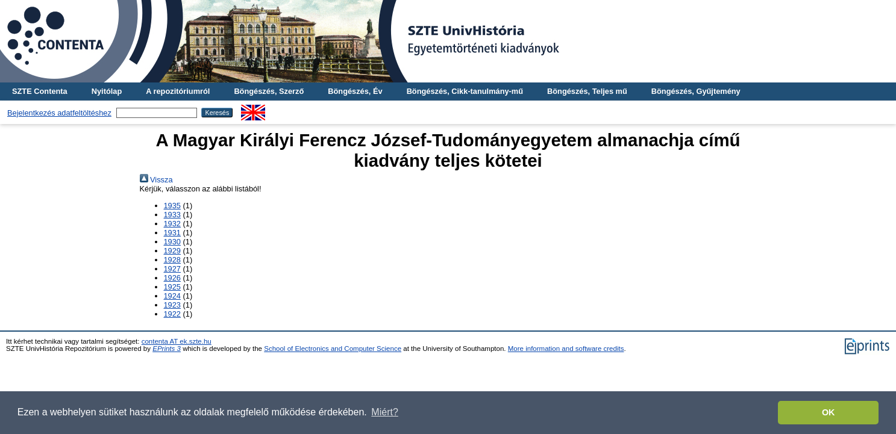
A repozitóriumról (178, 91)
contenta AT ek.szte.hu (176, 341)
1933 (172, 214)
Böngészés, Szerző (269, 91)
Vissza (156, 179)
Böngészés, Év (355, 91)
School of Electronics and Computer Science (332, 348)
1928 (172, 259)
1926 (172, 277)
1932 (172, 223)
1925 (172, 286)
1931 (172, 232)
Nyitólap (107, 91)
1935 (172, 205)
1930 (172, 241)
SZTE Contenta (39, 91)
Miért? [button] (384, 412)
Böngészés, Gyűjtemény (696, 91)
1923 (172, 304)
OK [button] (828, 412)
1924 (172, 295)
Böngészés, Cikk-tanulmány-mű (465, 91)
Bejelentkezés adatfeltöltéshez (59, 112)
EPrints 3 (166, 348)
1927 (172, 268)
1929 (172, 250)
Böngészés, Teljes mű (587, 91)
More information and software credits (566, 348)
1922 (172, 313)
